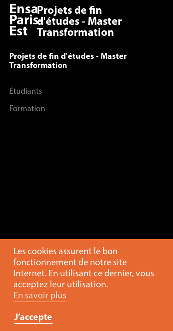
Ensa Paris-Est (26, 21)
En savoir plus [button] (39, 296)
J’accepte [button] (33, 317)
